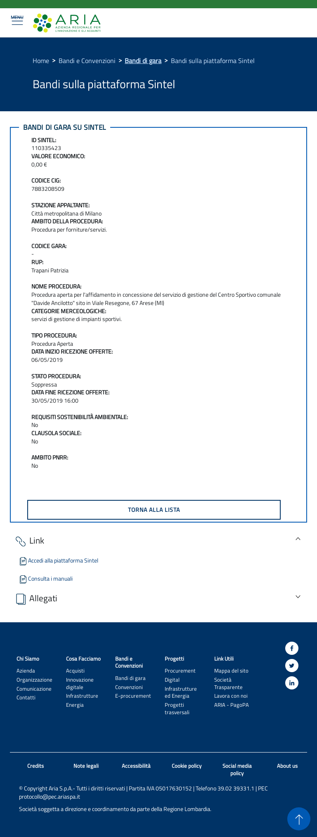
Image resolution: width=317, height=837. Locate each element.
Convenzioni (129, 687)
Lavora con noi (231, 696)
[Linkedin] (291, 682)
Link (29, 541)
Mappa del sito (231, 671)
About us (287, 766)
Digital (172, 680)
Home (41, 61)
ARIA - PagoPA (231, 705)
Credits (35, 766)
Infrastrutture (82, 696)
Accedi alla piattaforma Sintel (58, 560)
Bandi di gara (143, 61)
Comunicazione (34, 689)
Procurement (180, 671)
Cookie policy (186, 766)
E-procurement (133, 696)
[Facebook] (291, 648)
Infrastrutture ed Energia (181, 692)
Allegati (35, 598)
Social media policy (237, 769)
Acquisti (75, 671)
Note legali (86, 766)
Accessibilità (136, 766)
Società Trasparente (228, 683)
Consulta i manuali (45, 578)
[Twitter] (291, 665)
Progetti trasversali (177, 708)
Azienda (26, 671)
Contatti (26, 697)
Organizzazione (34, 680)
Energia (75, 705)
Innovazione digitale (80, 683)
